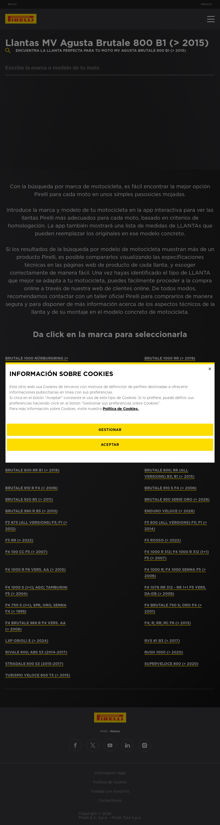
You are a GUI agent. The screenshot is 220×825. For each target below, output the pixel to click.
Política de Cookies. (121, 409)
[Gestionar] (110, 430)
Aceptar (110, 445)
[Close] (210, 369)
